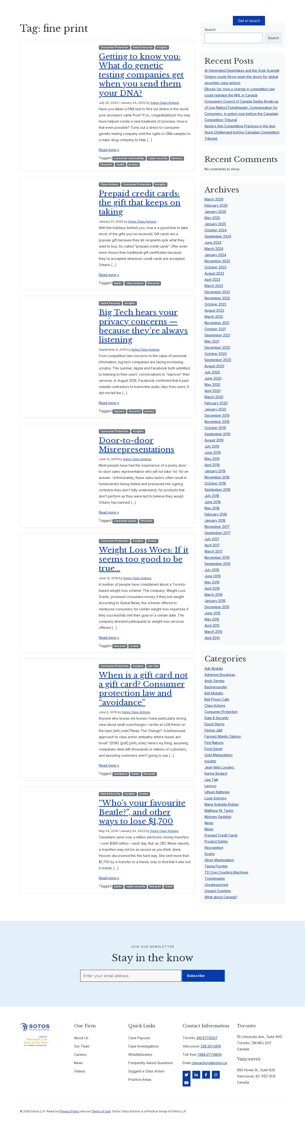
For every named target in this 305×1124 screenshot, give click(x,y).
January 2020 (215, 409)
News (209, 823)
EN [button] (275, 20)
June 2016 (213, 576)
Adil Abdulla (214, 668)
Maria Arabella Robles (222, 804)
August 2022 (214, 310)
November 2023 (217, 261)
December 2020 (217, 347)
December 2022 (217, 292)
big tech (119, 411)
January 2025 (215, 224)
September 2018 (217, 490)
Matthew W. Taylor (219, 810)
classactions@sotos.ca (209, 1063)
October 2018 (215, 483)
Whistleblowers (140, 1054)
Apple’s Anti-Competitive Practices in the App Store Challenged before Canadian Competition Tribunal (242, 132)
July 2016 (212, 570)
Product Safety (216, 841)
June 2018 (213, 502)
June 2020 (213, 378)
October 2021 (215, 329)
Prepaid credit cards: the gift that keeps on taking (139, 203)
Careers (80, 1054)
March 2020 (214, 397)
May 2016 (212, 582)
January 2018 (215, 520)
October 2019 (215, 428)
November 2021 (217, 323)
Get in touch (249, 20)
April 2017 (212, 545)
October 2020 (216, 354)
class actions (135, 283)
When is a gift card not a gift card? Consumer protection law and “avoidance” (143, 688)
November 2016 (217, 557)
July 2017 (212, 539)
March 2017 (214, 551)
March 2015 (213, 632)
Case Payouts (88, 21)
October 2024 (216, 230)
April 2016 (212, 588)
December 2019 (217, 415)
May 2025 (212, 218)
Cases (68, 21)
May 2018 (212, 508)
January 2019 (215, 471)
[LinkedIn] (196, 1075)
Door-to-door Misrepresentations (136, 445)
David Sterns (215, 724)
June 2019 (213, 452)
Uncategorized (216, 885)
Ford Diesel (213, 749)
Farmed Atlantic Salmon (223, 736)
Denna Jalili (213, 730)
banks (118, 283)
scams (134, 646)
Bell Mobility (214, 693)
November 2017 (217, 527)
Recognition (214, 848)
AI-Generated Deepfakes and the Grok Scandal (242, 70)
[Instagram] (216, 1075)
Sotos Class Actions (165, 103)
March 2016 (214, 595)
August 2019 (214, 440)
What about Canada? (221, 897)
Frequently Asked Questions (150, 1063)
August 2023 (214, 273)
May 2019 (212, 459)
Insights (162, 47)
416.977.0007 (207, 1038)
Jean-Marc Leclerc (219, 767)
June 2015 (212, 613)
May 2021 (212, 341)
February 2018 (216, 514)
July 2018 (212, 496)
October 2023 (215, 267)
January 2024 (215, 255)
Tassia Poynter (216, 866)
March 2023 (214, 286)
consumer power (125, 520)
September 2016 (217, 564)
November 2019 (217, 422)
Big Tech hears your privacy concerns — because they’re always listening (143, 326)
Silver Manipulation (219, 860)
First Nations (214, 743)
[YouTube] (186, 1082)
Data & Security (143, 47)
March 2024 (214, 249)
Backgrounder (216, 687)
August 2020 (214, 366)
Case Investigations (143, 1046)
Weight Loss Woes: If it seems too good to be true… (143, 559)
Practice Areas (139, 1079)
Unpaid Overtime (218, 891)
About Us (129, 21)
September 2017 (217, 533)
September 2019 (217, 434)
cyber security (157, 158)
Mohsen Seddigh (218, 817)
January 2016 (215, 601)
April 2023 (212, 279)
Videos (79, 1071)
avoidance (120, 773)
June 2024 (213, 242)
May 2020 (212, 385)
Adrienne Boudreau (220, 675)
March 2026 (214, 199)
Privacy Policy (70, 1111)
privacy (133, 164)
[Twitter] (186, 1075)
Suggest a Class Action (146, 1071)
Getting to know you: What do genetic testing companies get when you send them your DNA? (141, 75)
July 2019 (212, 446)
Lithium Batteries (217, 792)
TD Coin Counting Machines (226, 872)
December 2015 (217, 607)
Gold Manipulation (219, 755)
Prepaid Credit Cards (221, 835)
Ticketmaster (215, 878)
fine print (106, 164)
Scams (152, 540)
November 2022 (217, 298)
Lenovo (210, 786)
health (120, 164)
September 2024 (218, 236)
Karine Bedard (216, 773)
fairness (176, 158)
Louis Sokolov (216, 798)
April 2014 (212, 638)
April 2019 (212, 465)
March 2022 (214, 317)
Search (273, 38)
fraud (168, 886)
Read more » (109, 150)
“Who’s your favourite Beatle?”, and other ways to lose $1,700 (142, 812)
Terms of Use (101, 1111)
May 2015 (212, 619)
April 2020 (212, 391)
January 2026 (215, 212)
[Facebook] (206, 1075)
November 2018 (217, 477)
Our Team (110, 21)
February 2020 (216, 403)
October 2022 (215, 304)
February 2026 (216, 205)
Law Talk (153, 666)
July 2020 (212, 372)
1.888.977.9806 (209, 1054)
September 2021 (217, 335)
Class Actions (109, 184)
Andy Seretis (215, 681)
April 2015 (212, 625)
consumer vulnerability (129, 158)
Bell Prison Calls (217, 699)
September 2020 (218, 360)
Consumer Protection (114, 47)
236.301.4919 (211, 1046)
